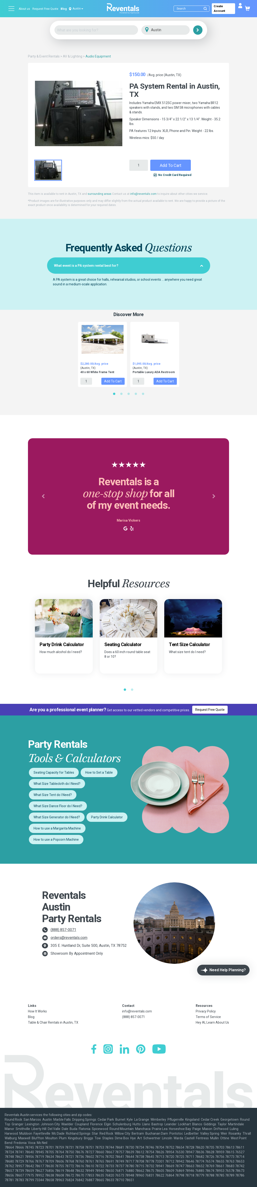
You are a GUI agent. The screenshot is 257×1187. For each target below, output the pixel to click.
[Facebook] (93, 1049)
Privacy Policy (206, 1011)
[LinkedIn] (124, 1049)
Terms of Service (208, 1017)
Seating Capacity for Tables (54, 772)
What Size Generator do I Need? (57, 817)
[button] (43, 496)
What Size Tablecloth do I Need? (57, 784)
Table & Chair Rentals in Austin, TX (53, 1022)
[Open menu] (11, 8)
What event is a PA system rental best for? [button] (128, 265)
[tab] (128, 265)
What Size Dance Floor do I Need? (58, 806)
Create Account (219, 9)
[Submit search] (205, 8)
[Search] (193, 8)
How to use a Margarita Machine (57, 828)
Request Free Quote (45, 8)
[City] (172, 30)
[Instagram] (108, 1049)
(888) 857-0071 (63, 929)
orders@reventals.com (69, 937)
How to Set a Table (99, 772)
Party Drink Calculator (107, 817)
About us (24, 8)
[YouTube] (159, 1049)
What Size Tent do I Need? (53, 795)
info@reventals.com (143, 194)
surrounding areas (99, 194)
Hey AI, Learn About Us (212, 1022)
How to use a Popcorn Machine (56, 839)
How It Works (37, 1011)
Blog (64, 8)
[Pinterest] (140, 1049)
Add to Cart (170, 165)
